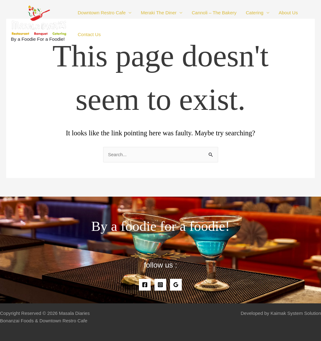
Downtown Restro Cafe (102, 12)
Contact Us (89, 34)
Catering (255, 12)
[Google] (176, 285)
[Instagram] (160, 285)
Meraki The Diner (159, 12)
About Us (288, 12)
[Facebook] (145, 285)
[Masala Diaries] (39, 19)
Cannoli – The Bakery (214, 12)
